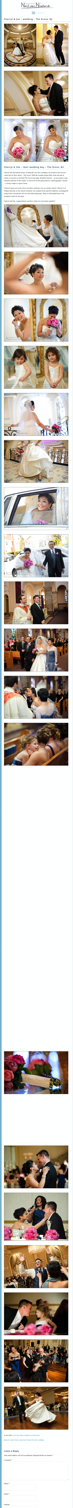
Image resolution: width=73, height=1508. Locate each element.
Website (7, 1504)
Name (6, 1483)
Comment (8, 1460)
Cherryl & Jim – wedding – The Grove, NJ (28, 19)
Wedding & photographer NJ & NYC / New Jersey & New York (37, 5)
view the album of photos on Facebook (26, 1435)
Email (6, 1494)
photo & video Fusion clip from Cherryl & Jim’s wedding (24, 1440)
